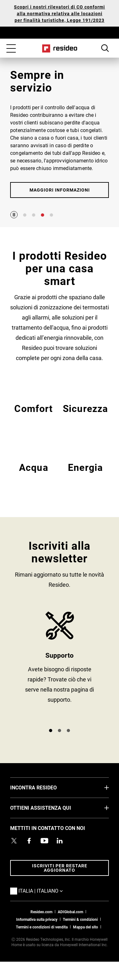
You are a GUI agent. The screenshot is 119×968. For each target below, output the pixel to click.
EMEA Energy (85, 474)
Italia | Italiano (50, 890)
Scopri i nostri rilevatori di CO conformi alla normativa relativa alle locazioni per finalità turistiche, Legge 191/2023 (59, 13)
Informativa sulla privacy (36, 919)
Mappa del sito (85, 926)
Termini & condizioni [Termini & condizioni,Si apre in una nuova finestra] (80, 919)
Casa (59, 48)
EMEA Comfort (33, 415)
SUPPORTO (59, 667)
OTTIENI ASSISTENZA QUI (50, 807)
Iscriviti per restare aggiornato (59, 868)
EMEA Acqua (33, 474)
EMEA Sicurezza (85, 415)
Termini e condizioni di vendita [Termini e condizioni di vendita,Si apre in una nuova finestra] (42, 926)
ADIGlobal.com (70, 911)
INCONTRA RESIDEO (43, 787)
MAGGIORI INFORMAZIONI (60, 190)
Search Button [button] (105, 48)
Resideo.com (41, 911)
